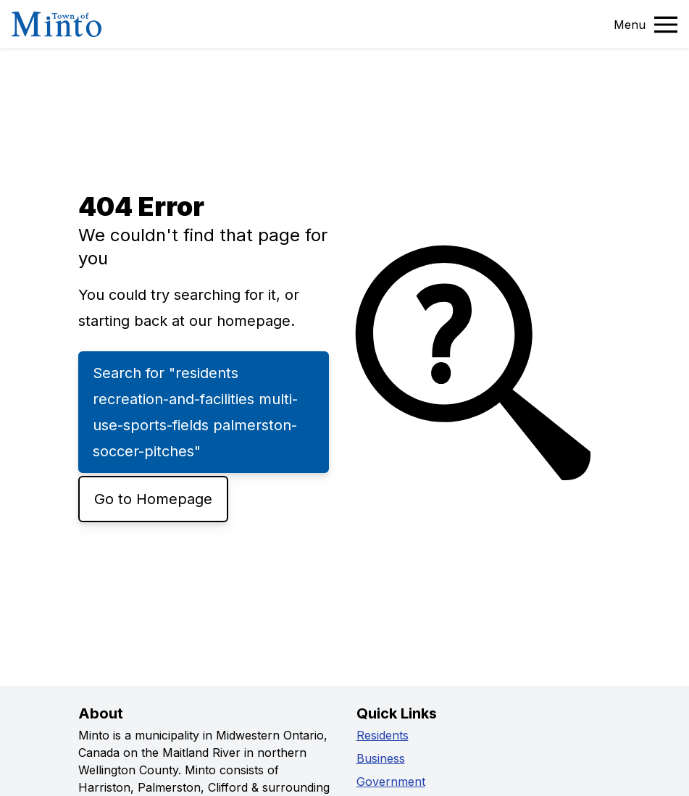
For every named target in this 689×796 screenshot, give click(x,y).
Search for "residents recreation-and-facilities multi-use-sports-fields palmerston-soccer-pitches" (195, 412)
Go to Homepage (153, 499)
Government (390, 781)
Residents (382, 735)
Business (380, 758)
